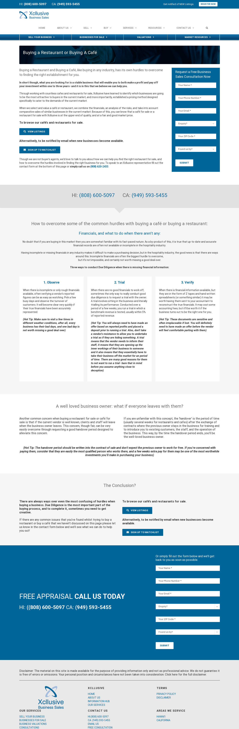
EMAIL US (93, 723)
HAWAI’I (161, 716)
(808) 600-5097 (97, 195)
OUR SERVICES (96, 704)
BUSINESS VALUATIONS (33, 723)
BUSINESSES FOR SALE (32, 720)
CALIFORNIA (163, 720)
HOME (91, 693)
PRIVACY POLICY (166, 693)
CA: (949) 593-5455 (99, 720)
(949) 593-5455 (149, 195)
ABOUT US (94, 697)
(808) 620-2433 (99, 166)
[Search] (207, 27)
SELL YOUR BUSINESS (32, 716)
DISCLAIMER (164, 697)
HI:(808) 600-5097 (98, 716)
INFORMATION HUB (99, 701)
